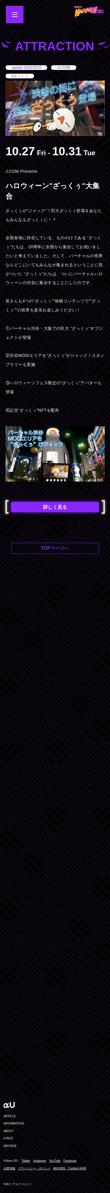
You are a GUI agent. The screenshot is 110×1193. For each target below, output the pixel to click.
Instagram (39, 1160)
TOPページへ (55, 548)
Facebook (69, 1160)
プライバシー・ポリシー (34, 1168)
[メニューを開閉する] (14, 14)
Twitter (25, 1160)
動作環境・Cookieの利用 (69, 1168)
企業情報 (9, 1168)
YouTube (54, 1160)
